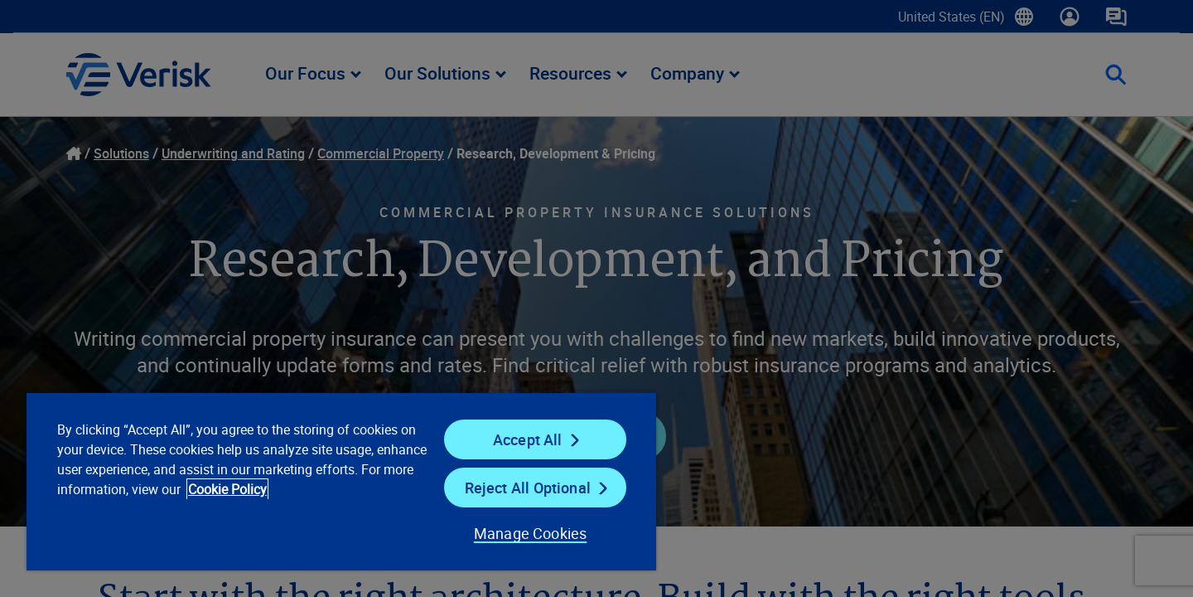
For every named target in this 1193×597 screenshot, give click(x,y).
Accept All (528, 439)
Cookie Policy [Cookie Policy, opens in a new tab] (227, 489)
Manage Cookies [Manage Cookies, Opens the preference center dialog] (530, 533)
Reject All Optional (528, 488)
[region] (341, 480)
